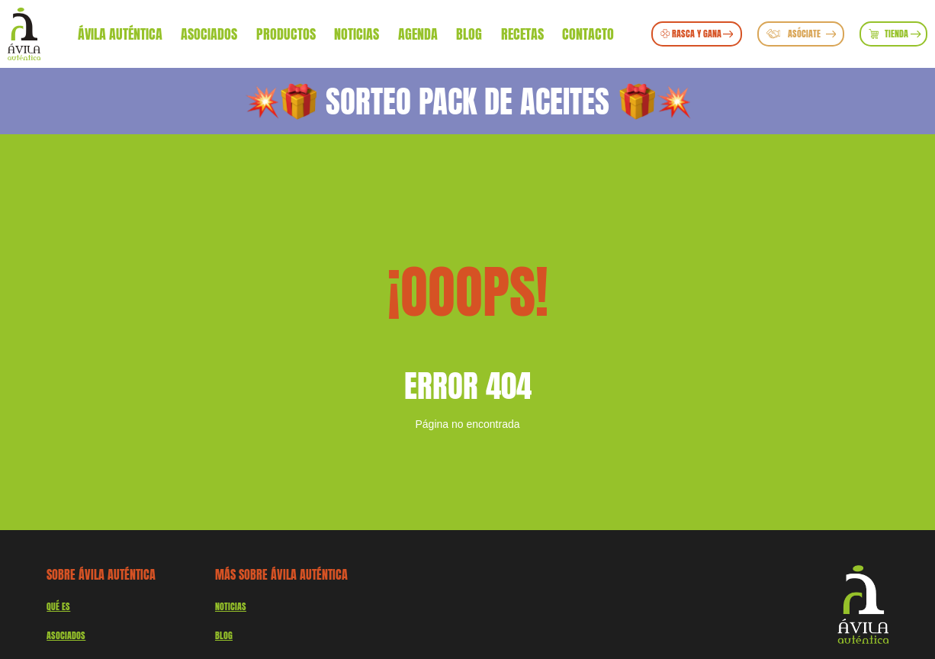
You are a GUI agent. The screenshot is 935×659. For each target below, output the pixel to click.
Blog (469, 33)
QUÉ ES (58, 606)
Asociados (209, 33)
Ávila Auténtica (120, 33)
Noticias (356, 33)
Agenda (418, 33)
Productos (286, 33)
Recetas (522, 33)
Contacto (588, 33)
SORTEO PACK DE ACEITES (467, 101)
